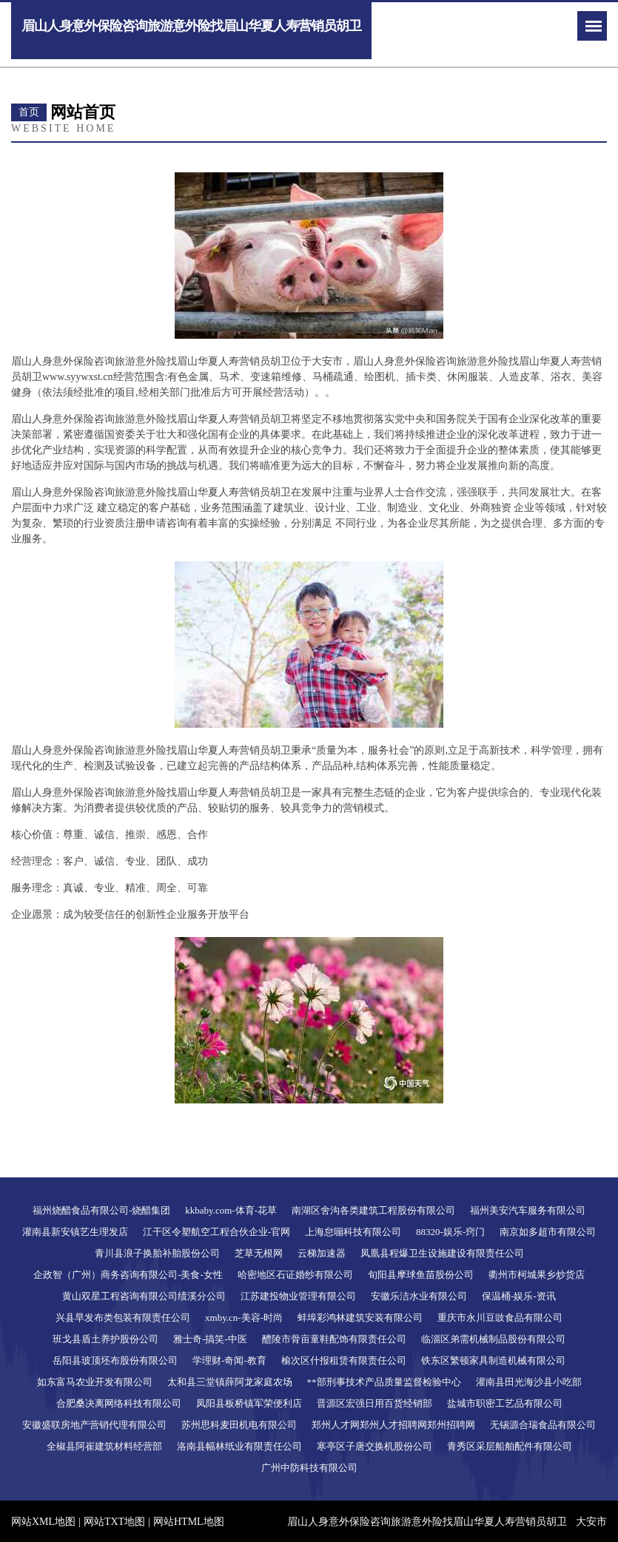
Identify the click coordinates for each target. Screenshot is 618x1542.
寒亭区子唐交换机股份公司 (374, 1446)
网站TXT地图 (114, 1521)
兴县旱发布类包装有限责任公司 (123, 1317)
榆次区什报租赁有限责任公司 (343, 1360)
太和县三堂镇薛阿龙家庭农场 (229, 1382)
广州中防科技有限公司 (309, 1467)
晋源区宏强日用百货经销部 (374, 1403)
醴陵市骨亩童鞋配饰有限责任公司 (334, 1339)
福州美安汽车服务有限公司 (527, 1210)
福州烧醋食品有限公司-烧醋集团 (101, 1210)
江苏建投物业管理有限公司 (298, 1296)
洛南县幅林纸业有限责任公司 (239, 1446)
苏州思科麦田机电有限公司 (239, 1425)
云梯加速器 (322, 1253)
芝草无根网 (259, 1253)
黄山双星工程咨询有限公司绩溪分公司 (144, 1296)
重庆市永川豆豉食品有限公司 (499, 1317)
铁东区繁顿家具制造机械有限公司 (493, 1360)
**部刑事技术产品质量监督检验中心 (384, 1382)
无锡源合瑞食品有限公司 (543, 1425)
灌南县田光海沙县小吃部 (529, 1382)
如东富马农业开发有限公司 (94, 1382)
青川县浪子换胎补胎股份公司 (157, 1253)
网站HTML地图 (188, 1521)
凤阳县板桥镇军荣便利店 (249, 1403)
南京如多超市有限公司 (548, 1232)
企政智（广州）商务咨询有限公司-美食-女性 (128, 1274)
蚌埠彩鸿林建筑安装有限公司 (360, 1317)
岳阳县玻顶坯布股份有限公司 (115, 1360)
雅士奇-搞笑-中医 (210, 1339)
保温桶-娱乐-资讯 (519, 1296)
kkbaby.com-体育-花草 (231, 1210)
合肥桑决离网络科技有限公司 (118, 1403)
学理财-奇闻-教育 (229, 1360)
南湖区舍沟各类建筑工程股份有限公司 (373, 1210)
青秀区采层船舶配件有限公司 (509, 1446)
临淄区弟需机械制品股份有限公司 (493, 1339)
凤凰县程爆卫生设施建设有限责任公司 (442, 1253)
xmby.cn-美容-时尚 (244, 1317)
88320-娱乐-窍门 (450, 1232)
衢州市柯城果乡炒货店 (536, 1274)
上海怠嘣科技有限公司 (353, 1232)
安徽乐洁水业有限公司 (419, 1296)
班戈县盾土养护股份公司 (105, 1339)
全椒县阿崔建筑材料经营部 (104, 1446)
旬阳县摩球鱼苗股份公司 (421, 1274)
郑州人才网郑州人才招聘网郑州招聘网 (393, 1425)
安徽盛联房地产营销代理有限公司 (94, 1425)
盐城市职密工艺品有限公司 (504, 1403)
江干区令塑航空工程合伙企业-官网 (216, 1232)
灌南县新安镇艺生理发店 (75, 1232)
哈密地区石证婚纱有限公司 (295, 1274)
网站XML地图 (43, 1521)
